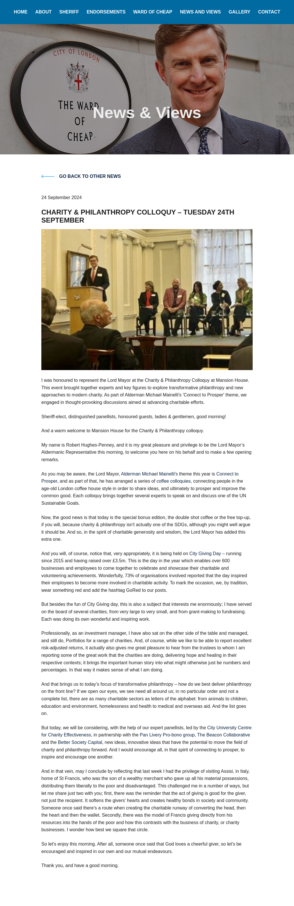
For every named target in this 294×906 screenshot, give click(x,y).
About (43, 11)
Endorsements (106, 11)
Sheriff (69, 11)
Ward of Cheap (152, 11)
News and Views (200, 11)
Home (21, 11)
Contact (269, 11)
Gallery (239, 11)
